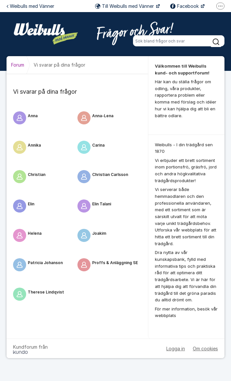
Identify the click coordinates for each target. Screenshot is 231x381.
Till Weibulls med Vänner (125, 6)
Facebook (185, 6)
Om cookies (205, 348)
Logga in (175, 348)
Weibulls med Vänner (30, 6)
